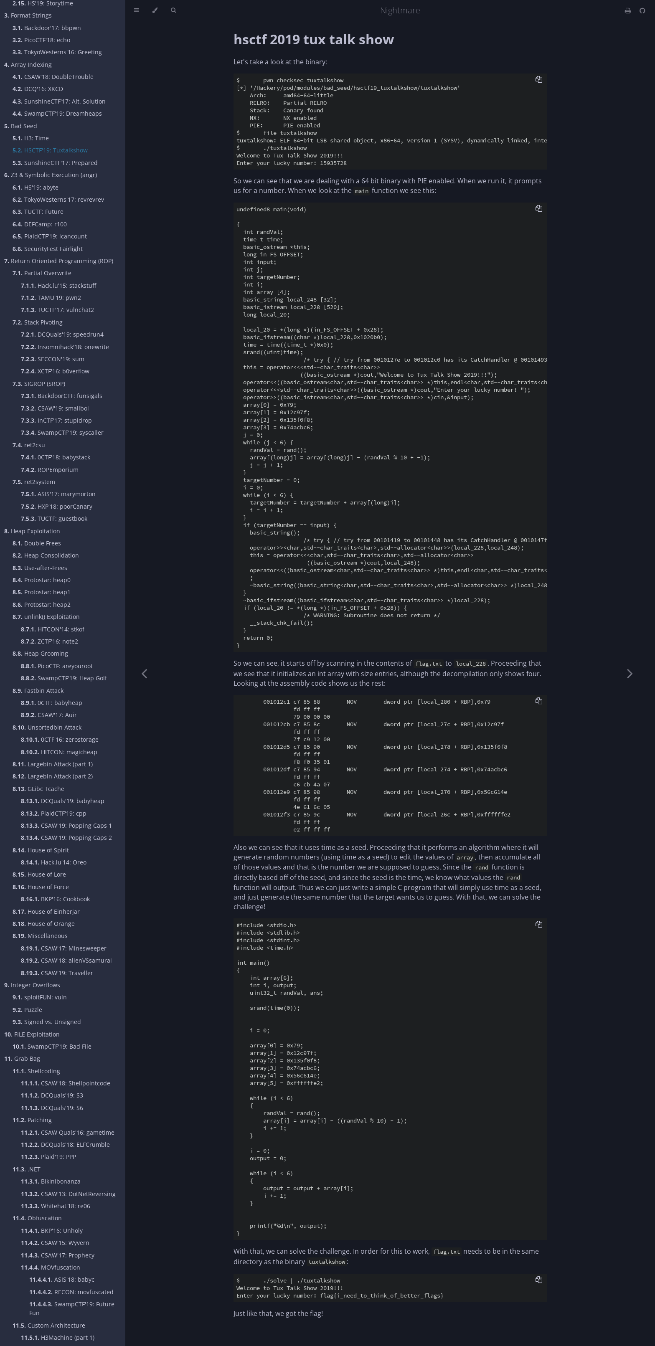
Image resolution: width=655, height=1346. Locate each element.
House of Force (41, 887)
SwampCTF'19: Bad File (52, 1046)
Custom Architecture (49, 1325)
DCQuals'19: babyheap (62, 801)
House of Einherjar (46, 911)
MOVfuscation (50, 1267)
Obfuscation (37, 1218)
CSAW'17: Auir (49, 715)
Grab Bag (22, 1058)
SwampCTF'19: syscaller (62, 432)
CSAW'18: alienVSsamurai (66, 960)
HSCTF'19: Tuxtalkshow (50, 150)
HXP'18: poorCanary (56, 506)
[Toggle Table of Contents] (136, 10)
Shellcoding (36, 1071)
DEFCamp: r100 (40, 224)
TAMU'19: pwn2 (51, 298)
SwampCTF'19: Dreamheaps (57, 113)
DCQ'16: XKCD (38, 89)
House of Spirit (41, 850)
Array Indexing (28, 64)
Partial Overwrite (42, 273)
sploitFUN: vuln (40, 997)
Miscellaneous (40, 936)
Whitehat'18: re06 (55, 1206)
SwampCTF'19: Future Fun (71, 1308)
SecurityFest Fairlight (48, 249)
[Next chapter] (630, 673)
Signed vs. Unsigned (47, 1022)
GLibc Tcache (38, 789)
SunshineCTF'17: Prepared (55, 163)
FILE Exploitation (32, 1034)
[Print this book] (629, 10)
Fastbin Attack (38, 691)
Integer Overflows (32, 985)
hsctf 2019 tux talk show (314, 39)
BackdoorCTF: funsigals (61, 396)
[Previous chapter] (144, 673)
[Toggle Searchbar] (173, 10)
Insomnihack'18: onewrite (65, 347)
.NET (27, 1169)
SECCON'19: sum (52, 359)
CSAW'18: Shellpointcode (65, 1083)
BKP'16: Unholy (52, 1230)
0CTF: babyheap (51, 703)
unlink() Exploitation (46, 617)
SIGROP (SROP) (39, 384)
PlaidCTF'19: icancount (50, 236)
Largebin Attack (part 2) (53, 776)
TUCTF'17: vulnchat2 (57, 310)
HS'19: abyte (35, 187)
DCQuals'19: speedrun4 (62, 334)
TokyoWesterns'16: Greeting (57, 52)
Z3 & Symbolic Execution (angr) (50, 175)
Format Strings (28, 15)
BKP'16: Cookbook (55, 899)
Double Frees (37, 543)
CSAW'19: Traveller (57, 973)
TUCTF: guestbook (54, 518)
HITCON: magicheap (59, 752)
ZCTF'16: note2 (49, 641)
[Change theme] (154, 10)
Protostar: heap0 (42, 580)
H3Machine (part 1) (57, 1337)
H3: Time (31, 138)
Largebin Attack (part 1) (53, 764)
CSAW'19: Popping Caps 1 (66, 825)
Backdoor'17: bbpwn (47, 28)
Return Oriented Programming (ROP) (58, 261)
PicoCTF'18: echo (41, 40)
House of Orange (44, 924)
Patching (32, 1120)
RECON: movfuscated (71, 1292)
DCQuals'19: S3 (52, 1095)
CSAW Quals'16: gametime (67, 1132)
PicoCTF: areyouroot (57, 666)
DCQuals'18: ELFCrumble (65, 1144)
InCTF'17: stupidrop (56, 420)
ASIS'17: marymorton (58, 494)
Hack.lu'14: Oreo (53, 862)
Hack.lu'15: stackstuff (58, 285)
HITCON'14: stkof (52, 629)
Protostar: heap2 (42, 604)
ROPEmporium (50, 470)
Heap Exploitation (32, 531)
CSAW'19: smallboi (55, 408)
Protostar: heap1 (42, 592)
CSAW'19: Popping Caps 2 (66, 838)
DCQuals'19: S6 (52, 1108)
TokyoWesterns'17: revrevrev (58, 199)
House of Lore (39, 874)
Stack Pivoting (38, 322)
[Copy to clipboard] (539, 80)
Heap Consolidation (46, 555)
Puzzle (27, 1010)
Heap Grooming (40, 653)
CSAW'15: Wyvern (55, 1243)
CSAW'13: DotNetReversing (68, 1194)
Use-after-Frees (40, 568)
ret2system (34, 482)
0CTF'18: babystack (55, 457)
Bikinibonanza (51, 1181)
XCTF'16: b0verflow (55, 371)
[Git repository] (642, 10)
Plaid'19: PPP (48, 1157)
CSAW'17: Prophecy (57, 1255)
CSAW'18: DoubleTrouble (53, 77)
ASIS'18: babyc (61, 1279)
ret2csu (29, 445)
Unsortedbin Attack (47, 727)
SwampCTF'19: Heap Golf (64, 678)
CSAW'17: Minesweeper (64, 948)
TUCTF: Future (38, 211)
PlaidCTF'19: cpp (53, 813)
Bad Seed (20, 126)
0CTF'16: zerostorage (60, 739)
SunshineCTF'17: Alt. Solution (59, 101)
